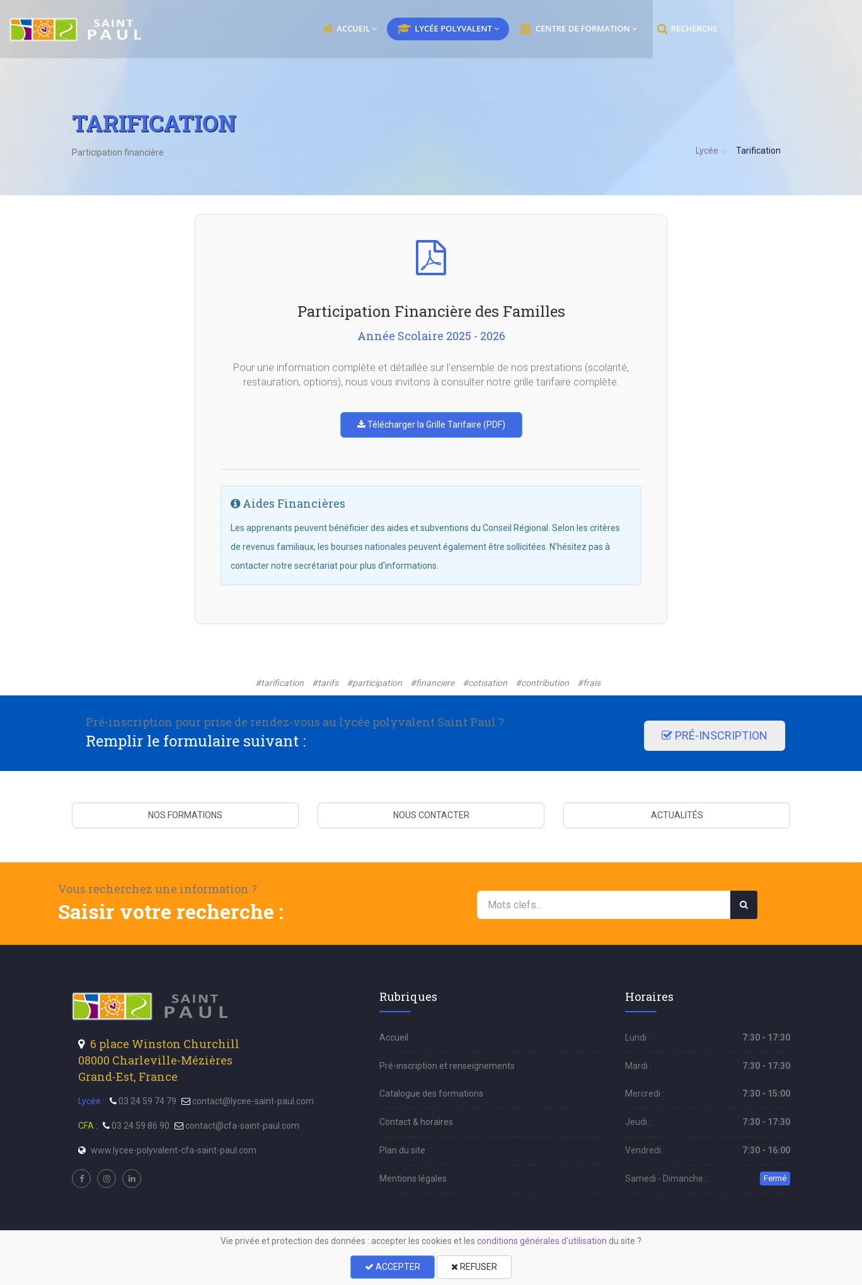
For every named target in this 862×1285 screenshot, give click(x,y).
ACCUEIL (412, 29)
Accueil (393, 1037)
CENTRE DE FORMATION (640, 29)
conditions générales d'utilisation (542, 1241)
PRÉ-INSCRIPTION (176, 735)
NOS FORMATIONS (185, 815)
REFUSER (474, 1267)
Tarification (759, 151)
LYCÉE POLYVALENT (510, 29)
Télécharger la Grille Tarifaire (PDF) (431, 425)
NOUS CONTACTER (431, 815)
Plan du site (402, 1150)
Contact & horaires (416, 1122)
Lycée (707, 151)
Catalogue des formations (431, 1093)
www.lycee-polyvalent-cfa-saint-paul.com (173, 1150)
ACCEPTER (392, 1267)
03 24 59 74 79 (147, 1101)
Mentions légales (413, 1179)
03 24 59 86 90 (141, 1126)
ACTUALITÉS (677, 815)
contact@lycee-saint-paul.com (253, 1101)
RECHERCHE (750, 29)
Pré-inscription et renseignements (447, 1066)
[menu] (139, 30)
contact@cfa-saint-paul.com (242, 1126)
